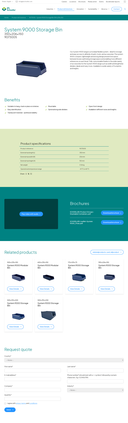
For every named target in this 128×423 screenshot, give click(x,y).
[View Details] (15, 289)
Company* (8, 386)
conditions (33, 403)
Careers (64, 1)
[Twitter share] (28, 174)
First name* (8, 366)
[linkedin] (125, 1)
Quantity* (8, 395)
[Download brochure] (112, 213)
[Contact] (117, 9)
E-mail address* (10, 375)
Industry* (70, 386)
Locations (72, 1)
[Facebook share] (26, 174)
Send (10, 410)
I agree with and (22, 403)
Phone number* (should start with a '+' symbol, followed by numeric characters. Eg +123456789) (92, 376)
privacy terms (21, 403)
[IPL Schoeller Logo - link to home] (9, 9)
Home (6, 17)
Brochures (82, 1)
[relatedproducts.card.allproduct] (107, 252)
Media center (92, 1)
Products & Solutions (19, 17)
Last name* (71, 366)
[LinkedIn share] (31, 174)
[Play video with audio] (31, 214)
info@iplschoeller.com (25, 1)
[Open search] (125, 9)
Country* (7, 356)
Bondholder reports (113, 1)
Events (101, 1)
